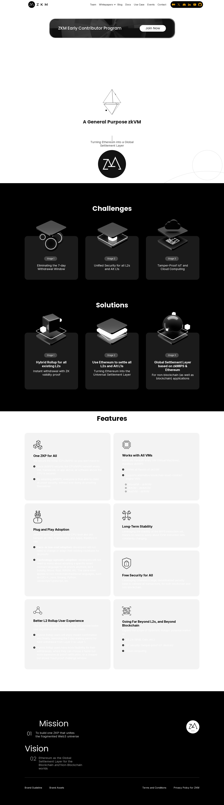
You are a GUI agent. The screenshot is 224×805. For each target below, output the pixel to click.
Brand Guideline (33, 787)
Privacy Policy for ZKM (186, 787)
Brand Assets (56, 787)
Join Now (152, 28)
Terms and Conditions (154, 787)
